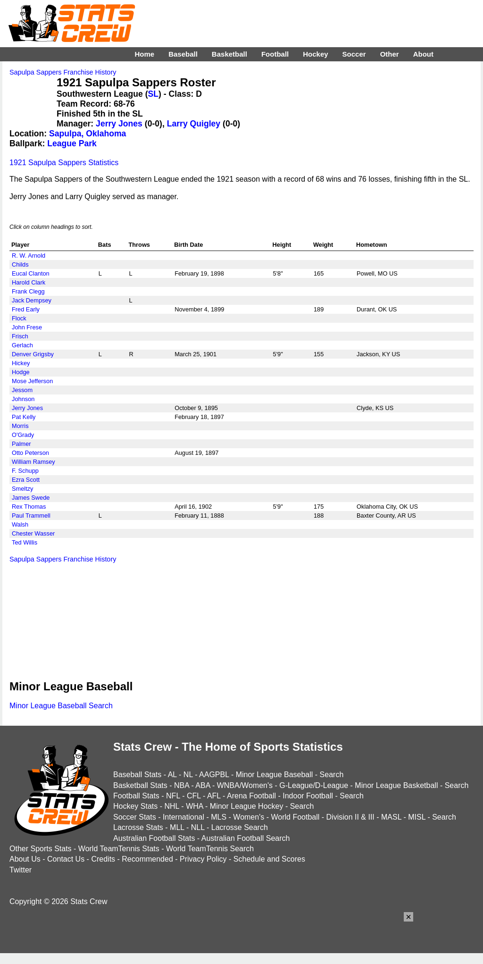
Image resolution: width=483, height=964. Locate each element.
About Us (25, 859)
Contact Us (65, 859)
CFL (194, 796)
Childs (20, 264)
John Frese (27, 327)
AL (172, 775)
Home (144, 54)
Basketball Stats (140, 785)
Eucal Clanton (31, 273)
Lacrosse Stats (138, 827)
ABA (202, 785)
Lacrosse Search (239, 827)
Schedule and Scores (269, 859)
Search (332, 775)
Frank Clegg (28, 291)
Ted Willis (24, 542)
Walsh (20, 524)
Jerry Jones (119, 123)
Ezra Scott (26, 479)
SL (153, 94)
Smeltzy (22, 488)
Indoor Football (308, 796)
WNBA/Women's (245, 785)
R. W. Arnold (28, 255)
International (183, 817)
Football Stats (136, 796)
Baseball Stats (137, 775)
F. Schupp (25, 470)
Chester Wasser (33, 533)
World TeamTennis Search (210, 849)
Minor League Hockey (246, 806)
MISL (416, 817)
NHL (171, 806)
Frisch (20, 336)
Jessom (22, 390)
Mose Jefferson (32, 381)
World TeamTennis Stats (118, 849)
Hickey (21, 363)
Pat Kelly (24, 416)
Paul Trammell (31, 515)
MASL (391, 817)
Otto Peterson (30, 452)
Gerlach (22, 345)
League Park (72, 143)
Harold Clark (28, 282)
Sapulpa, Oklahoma (87, 133)
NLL (198, 827)
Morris (20, 425)
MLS (218, 817)
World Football (295, 817)
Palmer (21, 443)
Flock (19, 318)
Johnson (23, 398)
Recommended (147, 859)
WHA (194, 806)
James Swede (31, 497)
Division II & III (350, 817)
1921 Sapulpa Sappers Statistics (63, 163)
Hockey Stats (135, 806)
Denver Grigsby (33, 354)
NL (188, 775)
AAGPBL (214, 775)
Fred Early (26, 309)
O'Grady (23, 434)
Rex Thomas (29, 506)
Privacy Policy (203, 859)
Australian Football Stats (154, 838)
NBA (181, 785)
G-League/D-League (313, 785)
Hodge (21, 372)
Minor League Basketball (396, 785)
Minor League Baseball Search (61, 706)
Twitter (20, 870)
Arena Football (251, 796)
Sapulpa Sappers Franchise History (62, 72)
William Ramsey (33, 461)
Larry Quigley (193, 123)
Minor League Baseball (274, 775)
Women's (248, 817)
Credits (103, 859)
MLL (177, 827)
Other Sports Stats (40, 849)
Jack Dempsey (31, 300)
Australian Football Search (245, 838)
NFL (173, 796)
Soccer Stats (134, 817)
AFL (214, 796)
